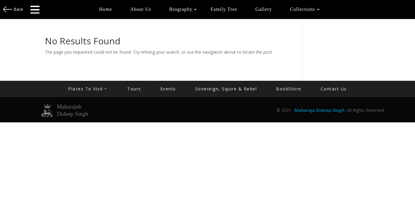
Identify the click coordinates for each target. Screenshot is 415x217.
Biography (181, 9)
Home (105, 9)
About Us (140, 9)
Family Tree (223, 9)
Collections (302, 9)
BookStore (288, 89)
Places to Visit (85, 89)
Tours (134, 89)
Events (168, 89)
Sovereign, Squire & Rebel (226, 89)
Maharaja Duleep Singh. (320, 110)
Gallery (263, 9)
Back (18, 9)
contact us (334, 89)
